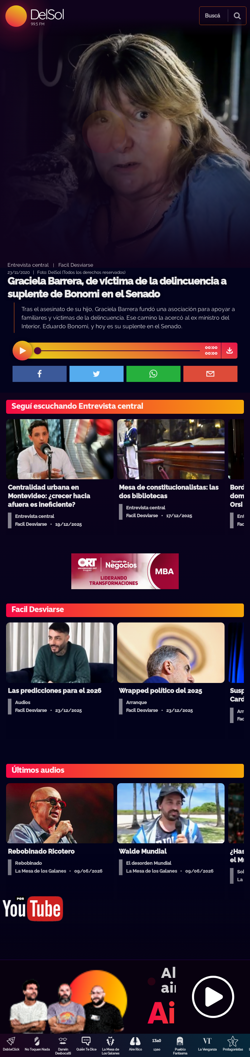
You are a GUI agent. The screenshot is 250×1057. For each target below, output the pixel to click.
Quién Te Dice (86, 1049)
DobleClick (11, 1049)
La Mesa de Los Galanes (110, 1051)
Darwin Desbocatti (63, 1051)
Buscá (212, 16)
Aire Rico (135, 1049)
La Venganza (207, 1049)
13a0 (156, 1049)
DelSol (47, 14)
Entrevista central (28, 265)
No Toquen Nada (37, 1049)
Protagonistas (233, 1049)
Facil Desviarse (75, 265)
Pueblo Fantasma (180, 1051)
